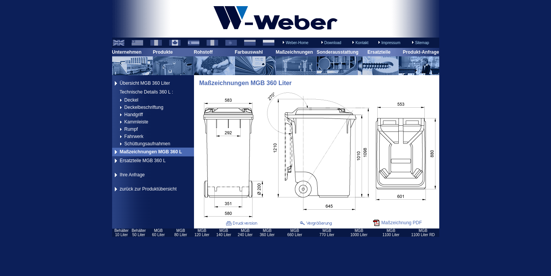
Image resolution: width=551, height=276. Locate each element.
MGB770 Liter (327, 232)
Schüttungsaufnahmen (147, 143)
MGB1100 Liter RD (423, 232)
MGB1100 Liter (390, 232)
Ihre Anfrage (132, 174)
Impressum (390, 43)
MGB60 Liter (158, 232)
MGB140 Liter (223, 232)
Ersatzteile (378, 52)
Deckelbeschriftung (143, 107)
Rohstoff (203, 52)
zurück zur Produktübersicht (148, 189)
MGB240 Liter (245, 232)
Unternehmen (127, 52)
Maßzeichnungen (294, 52)
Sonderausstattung (338, 52)
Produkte (163, 52)
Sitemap (422, 43)
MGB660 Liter (294, 232)
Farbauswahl (249, 52)
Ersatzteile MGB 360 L (143, 160)
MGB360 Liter (267, 232)
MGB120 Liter (201, 232)
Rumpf (131, 129)
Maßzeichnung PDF (401, 222)
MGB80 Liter (180, 232)
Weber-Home (297, 43)
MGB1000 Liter (358, 232)
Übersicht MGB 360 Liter (145, 83)
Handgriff (133, 114)
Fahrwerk (133, 136)
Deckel (131, 100)
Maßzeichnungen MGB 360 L (151, 151)
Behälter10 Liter (121, 232)
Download (332, 43)
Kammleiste (136, 122)
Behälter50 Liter (139, 232)
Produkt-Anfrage (421, 52)
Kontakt (361, 43)
